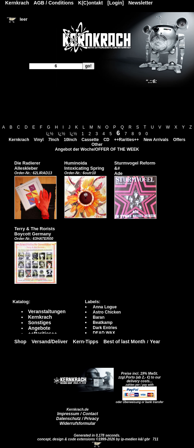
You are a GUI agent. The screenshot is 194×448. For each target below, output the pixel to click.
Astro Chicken (107, 312)
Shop (20, 341)
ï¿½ (49, 133)
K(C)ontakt (90, 3)
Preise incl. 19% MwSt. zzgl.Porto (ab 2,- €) (138, 375)
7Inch (53, 139)
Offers (179, 139)
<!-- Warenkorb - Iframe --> (97, 444)
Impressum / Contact (77, 413)
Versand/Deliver (50, 341)
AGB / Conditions (54, 3)
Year (155, 341)
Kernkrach (19, 139)
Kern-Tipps (86, 341)
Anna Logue (104, 307)
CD (106, 139)
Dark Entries (105, 327)
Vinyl (38, 139)
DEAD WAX (104, 332)
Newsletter (141, 3)
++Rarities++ (126, 139)
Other (96, 144)
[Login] (116, 3)
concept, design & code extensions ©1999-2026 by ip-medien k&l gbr (94, 439)
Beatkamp (102, 322)
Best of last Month (124, 341)
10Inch (70, 139)
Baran (98, 317)
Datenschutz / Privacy (77, 418)
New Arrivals (156, 139)
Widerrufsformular (78, 423)
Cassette (90, 139)
